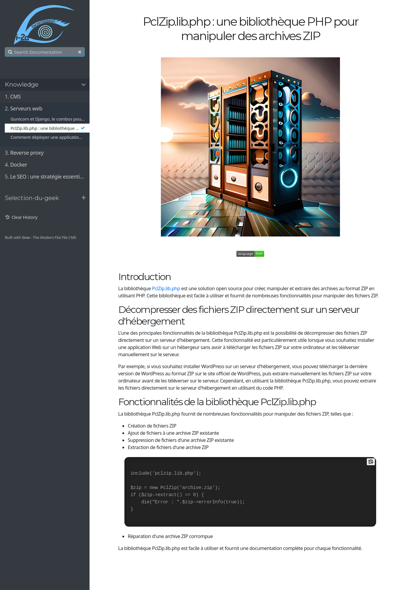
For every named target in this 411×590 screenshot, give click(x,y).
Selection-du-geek (32, 198)
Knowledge (22, 84)
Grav (26, 237)
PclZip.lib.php (166, 288)
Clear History (21, 217)
